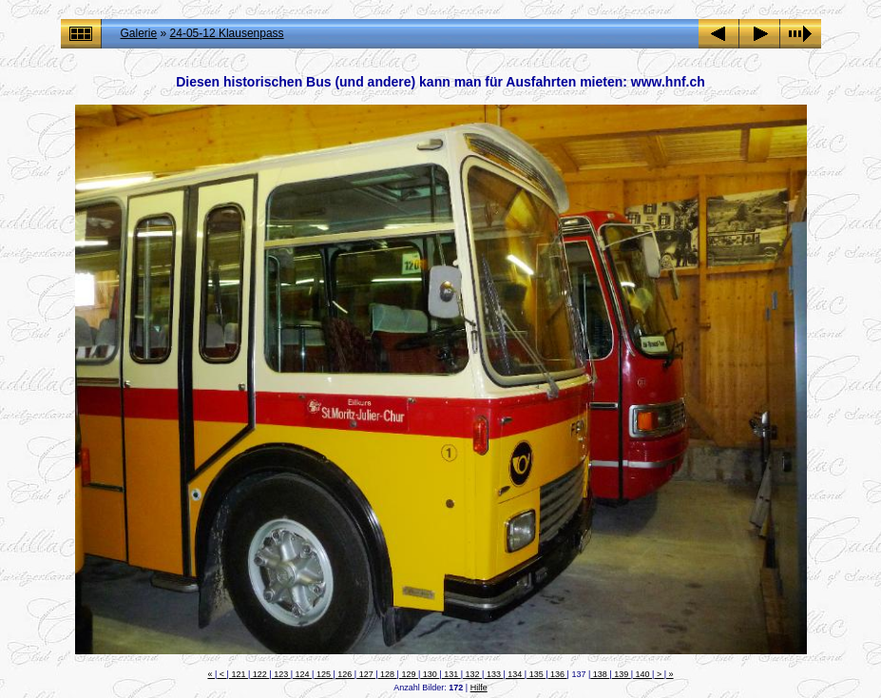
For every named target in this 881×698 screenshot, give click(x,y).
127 (365, 674)
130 (429, 674)
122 (259, 674)
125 (323, 674)
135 (536, 674)
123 (281, 674)
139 (621, 674)
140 (642, 674)
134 (515, 674)
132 (472, 674)
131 (451, 674)
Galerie (139, 33)
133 (493, 674)
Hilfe (479, 687)
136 (557, 674)
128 (387, 674)
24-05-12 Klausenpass (227, 33)
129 (408, 674)
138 (599, 674)
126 (344, 674)
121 (238, 674)
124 (302, 674)
